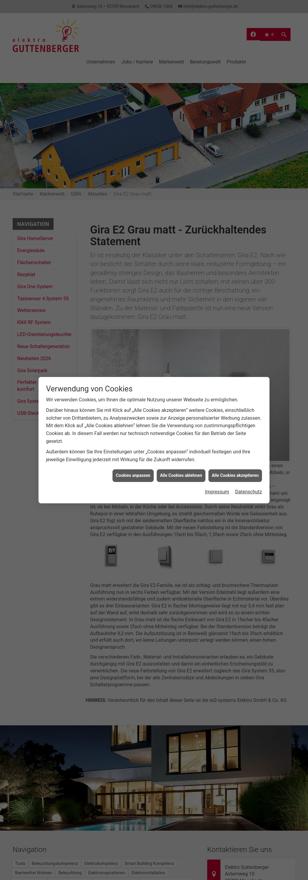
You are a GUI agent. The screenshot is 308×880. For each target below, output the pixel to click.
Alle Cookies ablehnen (181, 450)
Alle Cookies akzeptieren (235, 450)
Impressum (217, 467)
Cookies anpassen (133, 450)
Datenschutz (248, 467)
